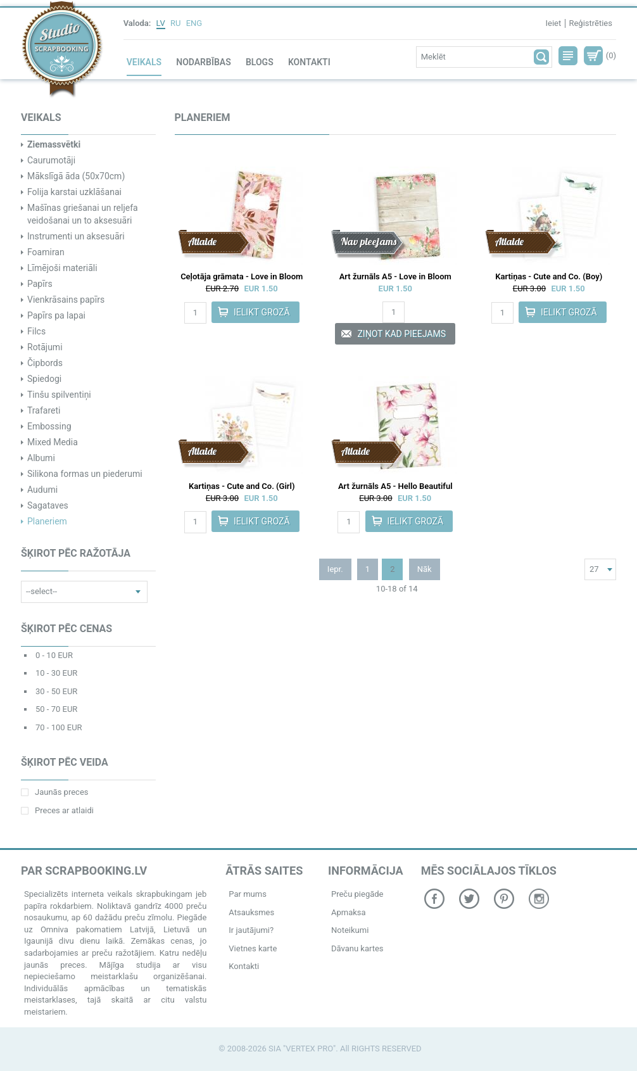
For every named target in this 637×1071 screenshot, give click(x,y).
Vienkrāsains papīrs (65, 300)
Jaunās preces (54, 792)
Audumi (42, 490)
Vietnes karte (253, 948)
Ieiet (553, 23)
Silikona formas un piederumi (84, 474)
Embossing (49, 426)
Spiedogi (44, 379)
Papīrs (40, 284)
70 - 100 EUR (58, 727)
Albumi (41, 458)
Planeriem (47, 521)
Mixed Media (52, 442)
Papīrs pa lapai (56, 315)
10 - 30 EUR (56, 673)
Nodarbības (203, 62)
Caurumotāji (51, 160)
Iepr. (335, 569)
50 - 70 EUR (56, 709)
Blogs (260, 62)
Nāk (424, 569)
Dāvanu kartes (357, 948)
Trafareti (43, 410)
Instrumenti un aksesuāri (76, 236)
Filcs (36, 331)
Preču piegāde (357, 894)
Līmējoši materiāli (62, 268)
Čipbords (45, 363)
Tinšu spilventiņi (59, 395)
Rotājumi (45, 347)
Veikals (144, 62)
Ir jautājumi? (251, 930)
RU (175, 23)
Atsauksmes (251, 912)
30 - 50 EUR (56, 691)
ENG (194, 23)
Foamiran (46, 252)
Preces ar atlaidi (57, 810)
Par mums (248, 894)
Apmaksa (348, 912)
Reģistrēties (590, 23)
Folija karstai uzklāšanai (74, 192)
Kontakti (309, 62)
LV (160, 23)
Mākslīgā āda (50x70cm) (76, 176)
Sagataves (47, 505)
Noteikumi (350, 930)
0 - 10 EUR (54, 655)
